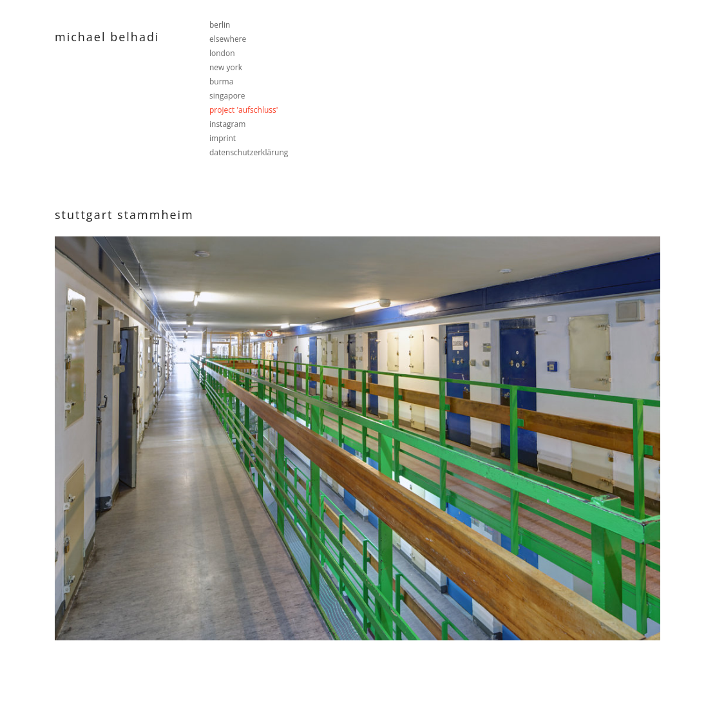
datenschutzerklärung (248, 152)
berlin (219, 24)
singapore (227, 95)
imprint (222, 138)
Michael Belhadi (107, 36)
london (222, 53)
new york (225, 67)
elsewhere (227, 38)
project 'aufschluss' (243, 109)
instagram (227, 124)
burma (221, 81)
